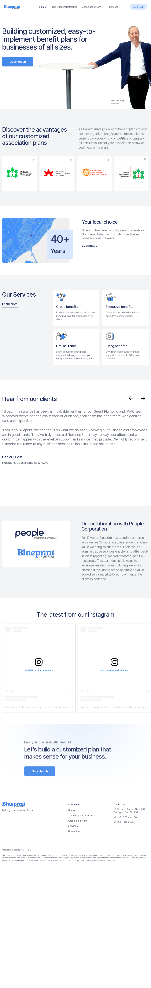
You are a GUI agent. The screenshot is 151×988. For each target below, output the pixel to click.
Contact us (74, 831)
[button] (93, 6)
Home (42, 6)
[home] (12, 7)
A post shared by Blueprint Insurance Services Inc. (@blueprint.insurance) (39, 707)
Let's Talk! (138, 6)
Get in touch (18, 71)
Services (113, 6)
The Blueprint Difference (64, 6)
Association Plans (77, 820)
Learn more (99, 245)
